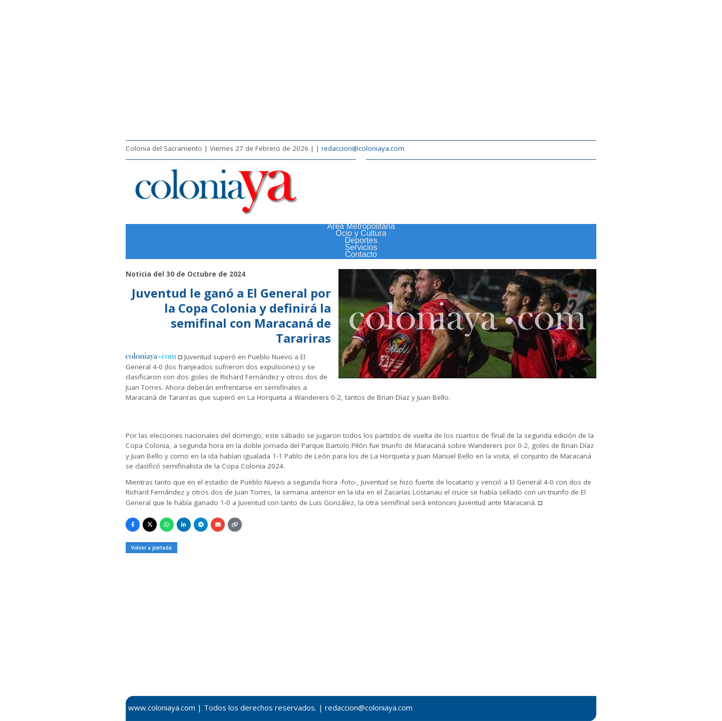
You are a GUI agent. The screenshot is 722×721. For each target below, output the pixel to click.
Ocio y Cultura (360, 233)
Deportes (361, 240)
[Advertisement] (361, 70)
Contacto (361, 254)
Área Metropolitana (361, 226)
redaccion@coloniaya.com (363, 148)
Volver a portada (151, 547)
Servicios (361, 247)
